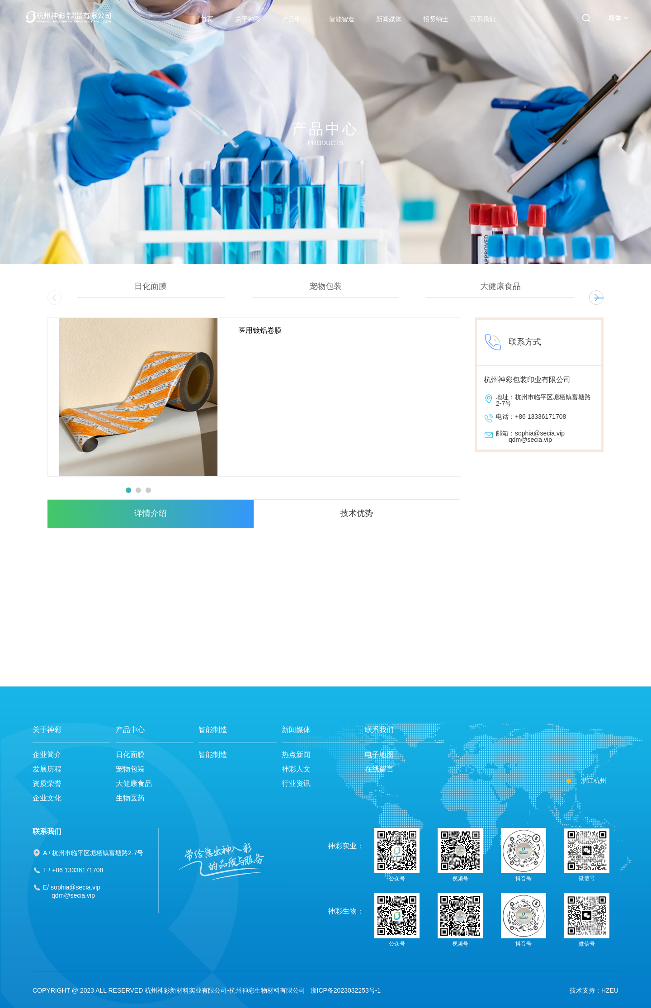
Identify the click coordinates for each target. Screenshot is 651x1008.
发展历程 (47, 769)
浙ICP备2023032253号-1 (346, 990)
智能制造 (212, 730)
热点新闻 (296, 754)
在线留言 (379, 769)
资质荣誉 (47, 783)
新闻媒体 (388, 19)
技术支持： (585, 990)
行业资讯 (296, 783)
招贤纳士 (435, 19)
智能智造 (341, 19)
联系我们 (482, 19)
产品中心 (294, 19)
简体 (618, 18)
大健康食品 (134, 783)
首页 (207, 19)
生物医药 (130, 798)
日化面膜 (130, 754)
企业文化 (47, 798)
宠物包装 (130, 769)
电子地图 (379, 754)
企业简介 (47, 754)
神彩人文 (296, 769)
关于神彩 (247, 19)
